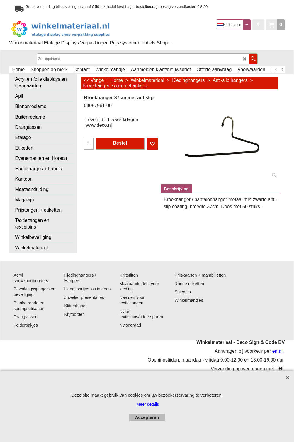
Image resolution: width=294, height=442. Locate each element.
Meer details (148, 404)
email (277, 351)
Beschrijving (176, 188)
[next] (282, 69)
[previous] (276, 69)
